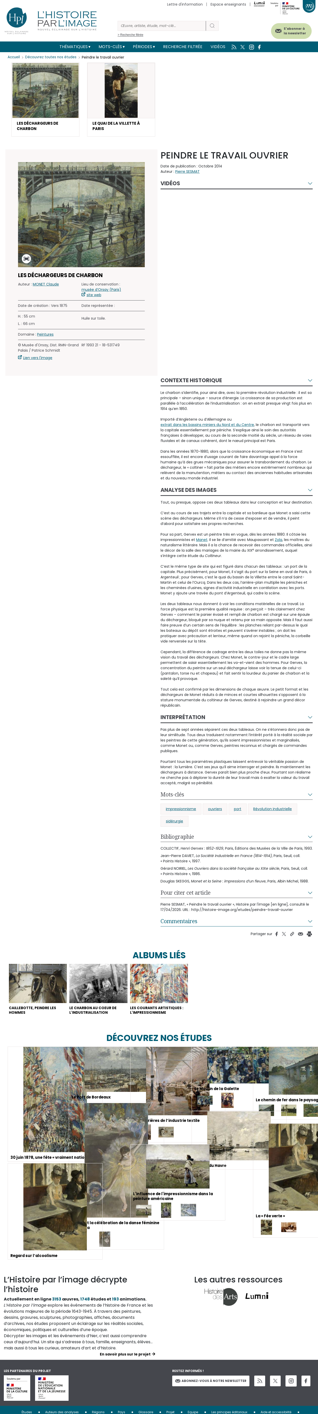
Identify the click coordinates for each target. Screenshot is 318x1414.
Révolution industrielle (272, 810)
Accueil (14, 57)
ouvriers (215, 810)
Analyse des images (189, 491)
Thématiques (73, 47)
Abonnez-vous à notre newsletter (210, 1391)
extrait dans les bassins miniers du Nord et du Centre (207, 426)
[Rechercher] (162, 26)
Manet (202, 541)
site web (94, 296)
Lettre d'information (185, 4)
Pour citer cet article (186, 894)
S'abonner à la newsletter (290, 29)
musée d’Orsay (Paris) (101, 291)
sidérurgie (174, 822)
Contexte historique (191, 382)
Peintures (45, 336)
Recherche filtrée (182, 47)
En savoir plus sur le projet (125, 1365)
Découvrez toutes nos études (52, 57)
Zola (278, 541)
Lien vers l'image (37, 359)
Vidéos (218, 47)
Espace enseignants (228, 4)
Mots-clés (110, 47)
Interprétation (183, 719)
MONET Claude (46, 286)
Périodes (142, 47)
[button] (45, 100)
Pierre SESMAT (187, 173)
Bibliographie (177, 838)
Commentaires (179, 922)
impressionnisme (181, 810)
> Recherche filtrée (130, 35)
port (237, 810)
